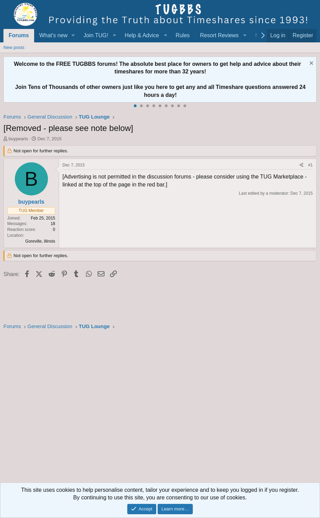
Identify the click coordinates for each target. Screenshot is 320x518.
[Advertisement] (160, 408)
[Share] (301, 165)
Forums (19, 35)
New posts (13, 47)
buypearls (18, 138)
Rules (183, 35)
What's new (53, 35)
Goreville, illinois (40, 241)
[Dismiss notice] (310, 64)
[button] (73, 35)
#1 (310, 165)
